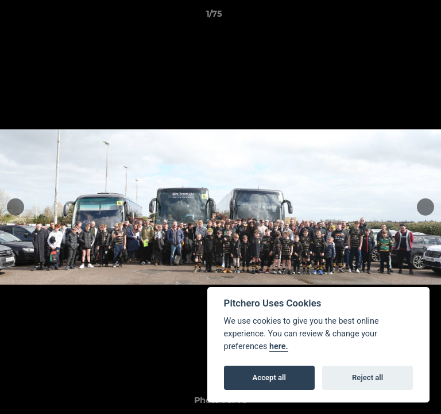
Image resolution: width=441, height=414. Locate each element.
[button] (400, 17)
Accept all (269, 377)
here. (278, 346)
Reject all (367, 377)
